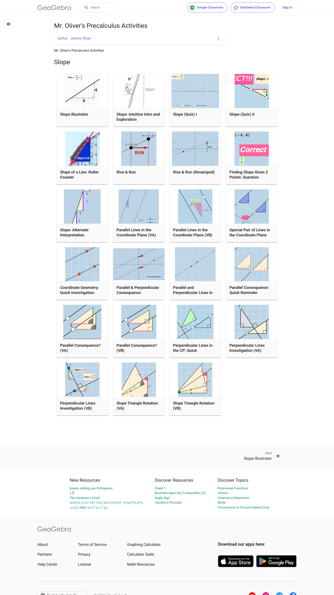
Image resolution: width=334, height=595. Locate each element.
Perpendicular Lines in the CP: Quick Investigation (193, 350)
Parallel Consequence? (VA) (80, 348)
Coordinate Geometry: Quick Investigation (79, 290)
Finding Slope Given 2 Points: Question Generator (248, 177)
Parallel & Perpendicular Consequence (138, 290)
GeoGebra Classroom (252, 7)
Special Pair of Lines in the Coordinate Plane (249, 232)
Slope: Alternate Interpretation (74, 232)
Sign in (287, 7)
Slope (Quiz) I (185, 114)
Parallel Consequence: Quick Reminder (249, 290)
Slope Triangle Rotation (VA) (137, 406)
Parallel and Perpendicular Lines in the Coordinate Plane (193, 292)
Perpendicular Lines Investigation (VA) (247, 348)
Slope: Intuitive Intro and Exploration (138, 117)
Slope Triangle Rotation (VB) (194, 406)
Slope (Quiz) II (242, 114)
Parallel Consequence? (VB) (137, 348)
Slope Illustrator (74, 114)
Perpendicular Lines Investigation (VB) (77, 406)
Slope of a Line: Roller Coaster (79, 175)
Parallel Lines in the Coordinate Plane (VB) (192, 232)
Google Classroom (206, 7)
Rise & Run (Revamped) (194, 172)
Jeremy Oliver (80, 38)
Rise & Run (126, 172)
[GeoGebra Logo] (54, 7)
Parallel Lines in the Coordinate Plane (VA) (136, 232)
